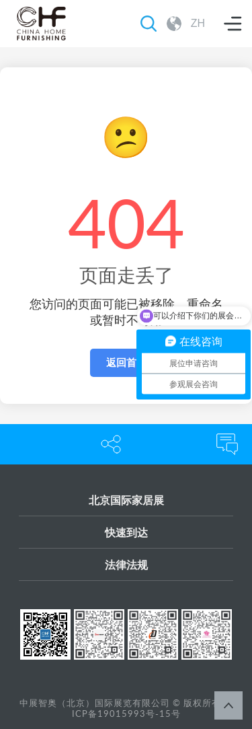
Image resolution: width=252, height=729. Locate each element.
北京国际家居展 (126, 499)
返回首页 (126, 362)
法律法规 (126, 564)
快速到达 (126, 532)
